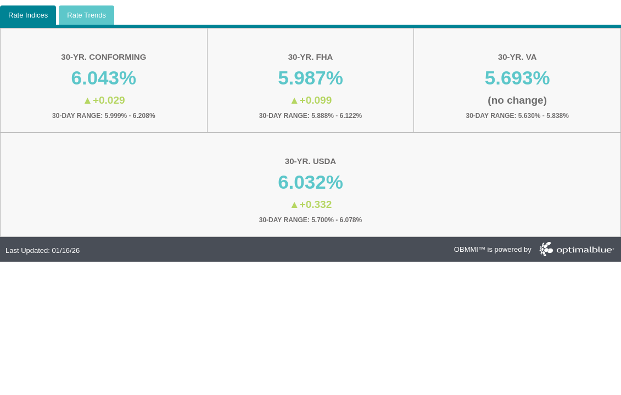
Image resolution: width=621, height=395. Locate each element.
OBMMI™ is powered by (493, 249)
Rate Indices (28, 15)
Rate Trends (86, 15)
